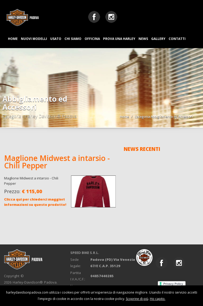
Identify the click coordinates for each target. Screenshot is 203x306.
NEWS (143, 38)
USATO (55, 38)
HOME (13, 38)
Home (124, 116)
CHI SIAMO (72, 38)
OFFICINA (92, 38)
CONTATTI (177, 38)
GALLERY (158, 38)
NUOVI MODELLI (34, 38)
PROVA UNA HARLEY (119, 38)
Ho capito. (157, 298)
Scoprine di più (137, 298)
